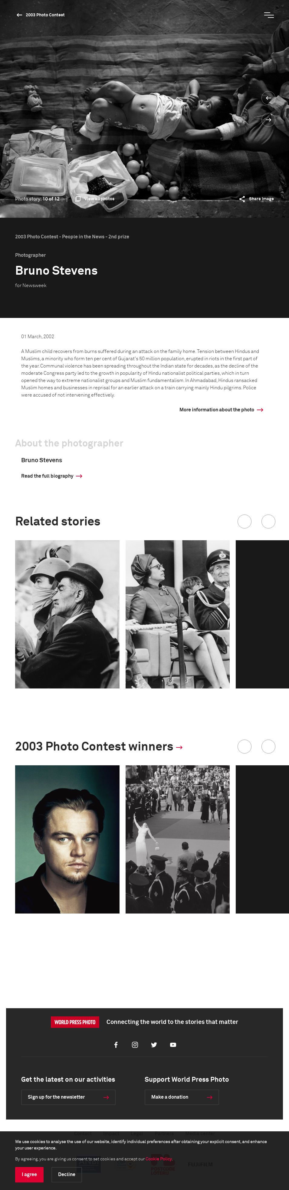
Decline (66, 1174)
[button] (244, 521)
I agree (29, 1174)
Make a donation (169, 1097)
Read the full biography (47, 476)
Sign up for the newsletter (56, 1097)
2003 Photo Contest (45, 15)
